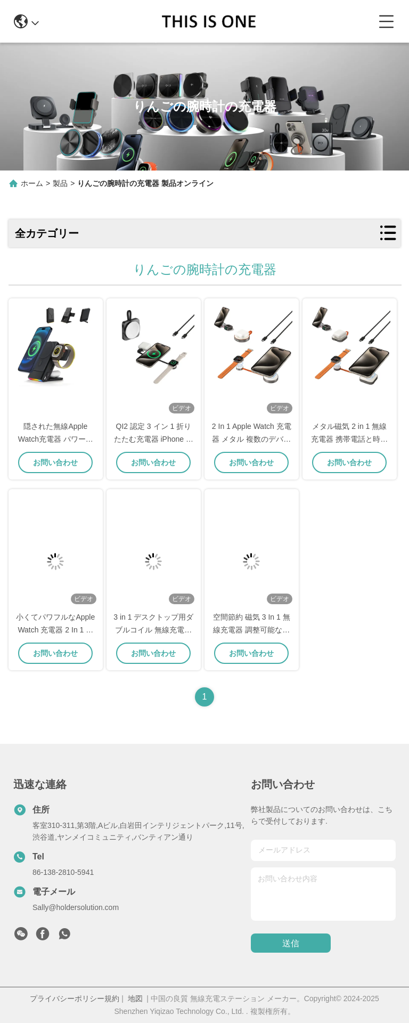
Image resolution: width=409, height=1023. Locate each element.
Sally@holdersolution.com (75, 907)
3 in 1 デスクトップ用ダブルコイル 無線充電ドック (153, 630)
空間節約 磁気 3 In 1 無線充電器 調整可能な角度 (251, 630)
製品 (60, 183)
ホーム (32, 183)
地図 (135, 998)
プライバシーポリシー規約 (74, 998)
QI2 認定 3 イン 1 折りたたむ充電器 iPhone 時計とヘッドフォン (153, 439)
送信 (290, 943)
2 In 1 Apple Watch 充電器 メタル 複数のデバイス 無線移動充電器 (251, 439)
